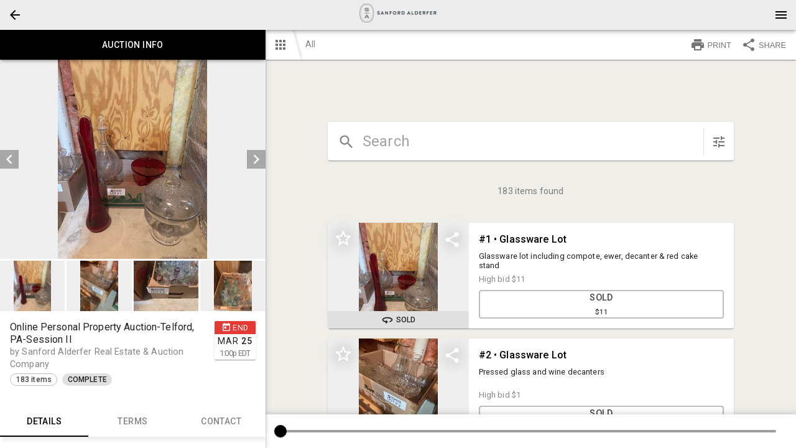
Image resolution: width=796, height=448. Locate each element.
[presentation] (398, 15)
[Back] (15, 15)
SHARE (763, 44)
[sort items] (718, 142)
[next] (256, 159)
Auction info (133, 45)
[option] (133, 159)
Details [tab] (44, 422)
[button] (15, 15)
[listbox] (133, 159)
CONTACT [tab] (221, 422)
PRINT (710, 44)
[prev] (9, 159)
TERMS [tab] (132, 422)
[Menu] (781, 15)
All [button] (310, 44)
